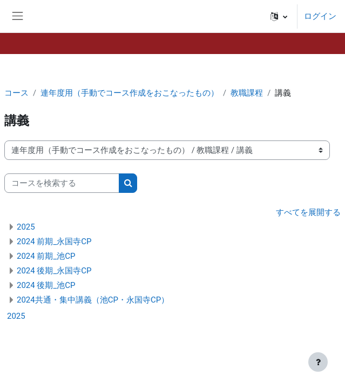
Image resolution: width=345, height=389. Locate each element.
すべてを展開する (308, 212)
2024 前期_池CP (46, 256)
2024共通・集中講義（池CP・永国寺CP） (93, 300)
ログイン (320, 16)
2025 (26, 227)
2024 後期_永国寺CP (54, 271)
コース (16, 93)
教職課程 (247, 93)
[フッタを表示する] (318, 362)
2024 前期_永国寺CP (54, 241)
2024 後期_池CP (46, 285)
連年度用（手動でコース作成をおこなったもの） (129, 93)
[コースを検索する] (61, 183)
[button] (279, 16)
